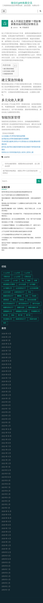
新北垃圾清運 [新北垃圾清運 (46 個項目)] (32, 300)
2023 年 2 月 (6, 426)
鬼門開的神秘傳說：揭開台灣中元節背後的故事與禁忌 (20, 172)
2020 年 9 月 (6, 521)
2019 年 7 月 (6, 569)
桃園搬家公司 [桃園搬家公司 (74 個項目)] (7, 311)
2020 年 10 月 (6, 518)
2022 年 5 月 (6, 453)
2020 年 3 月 (6, 542)
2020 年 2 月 (6, 545)
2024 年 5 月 (6, 385)
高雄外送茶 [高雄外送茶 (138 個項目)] (33, 319)
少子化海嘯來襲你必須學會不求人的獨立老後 (16, 235)
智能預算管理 (8, 74)
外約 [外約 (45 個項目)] (26, 296)
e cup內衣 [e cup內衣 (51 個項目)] (17, 273)
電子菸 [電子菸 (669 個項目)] (28, 315)
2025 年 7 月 (6, 351)
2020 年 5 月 (6, 535)
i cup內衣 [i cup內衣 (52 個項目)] (6, 280)
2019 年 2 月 (6, 586)
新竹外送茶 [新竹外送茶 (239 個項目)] (36, 304)
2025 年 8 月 (6, 347)
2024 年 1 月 (6, 399)
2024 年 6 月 (6, 381)
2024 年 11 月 (6, 364)
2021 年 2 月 (6, 504)
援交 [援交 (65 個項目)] (14, 300)
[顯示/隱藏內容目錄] (14, 66)
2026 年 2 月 (6, 337)
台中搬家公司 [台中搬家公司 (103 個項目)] (7, 288)
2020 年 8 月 (6, 525)
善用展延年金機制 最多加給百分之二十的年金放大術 (18, 228)
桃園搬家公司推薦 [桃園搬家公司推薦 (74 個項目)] (21, 311)
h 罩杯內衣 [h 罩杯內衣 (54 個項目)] (27, 277)
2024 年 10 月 (6, 368)
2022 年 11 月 (6, 433)
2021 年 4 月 (6, 498)
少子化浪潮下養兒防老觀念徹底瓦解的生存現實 (17, 232)
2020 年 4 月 (6, 539)
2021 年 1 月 (6, 508)
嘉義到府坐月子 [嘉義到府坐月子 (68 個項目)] (8, 296)
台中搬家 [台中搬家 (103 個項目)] (32, 284)
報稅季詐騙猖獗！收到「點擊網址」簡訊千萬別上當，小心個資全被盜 (21, 210)
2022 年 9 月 (6, 440)
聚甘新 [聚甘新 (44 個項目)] (5, 315)
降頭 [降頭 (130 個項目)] (12, 315)
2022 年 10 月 (6, 436)
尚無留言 (24, 28)
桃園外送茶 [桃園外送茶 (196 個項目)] (20, 307)
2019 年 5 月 (6, 576)
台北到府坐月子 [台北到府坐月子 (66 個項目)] (21, 288)
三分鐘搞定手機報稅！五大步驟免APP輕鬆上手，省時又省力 (21, 225)
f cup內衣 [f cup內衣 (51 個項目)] (27, 273)
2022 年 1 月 (6, 467)
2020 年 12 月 (6, 511)
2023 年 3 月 (6, 422)
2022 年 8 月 (6, 443)
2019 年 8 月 (6, 566)
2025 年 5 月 (6, 358)
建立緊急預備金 (9, 69)
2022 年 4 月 (6, 457)
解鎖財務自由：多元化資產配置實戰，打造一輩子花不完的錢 (21, 219)
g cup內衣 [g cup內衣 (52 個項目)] (17, 277)
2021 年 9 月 (6, 481)
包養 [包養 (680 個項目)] (35, 280)
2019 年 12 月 (6, 552)
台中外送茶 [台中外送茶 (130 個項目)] (22, 284)
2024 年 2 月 (6, 395)
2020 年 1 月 (6, 549)
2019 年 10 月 (6, 559)
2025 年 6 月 (6, 354)
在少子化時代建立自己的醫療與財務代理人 (15, 195)
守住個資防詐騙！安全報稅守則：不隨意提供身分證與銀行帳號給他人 (21, 215)
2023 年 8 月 (6, 405)
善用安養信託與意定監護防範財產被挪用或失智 (17, 192)
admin (14, 28)
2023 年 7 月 (6, 409)
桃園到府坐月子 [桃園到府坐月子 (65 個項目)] (8, 307)
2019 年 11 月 (6, 556)
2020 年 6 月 (6, 532)
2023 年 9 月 (6, 402)
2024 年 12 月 (6, 361)
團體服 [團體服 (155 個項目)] (19, 296)
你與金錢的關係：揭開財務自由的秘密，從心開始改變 (22, 165)
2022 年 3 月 (6, 460)
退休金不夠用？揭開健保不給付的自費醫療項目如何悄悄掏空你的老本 (21, 244)
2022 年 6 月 (6, 450)
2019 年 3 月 (6, 583)
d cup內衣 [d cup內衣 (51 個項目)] (6, 273)
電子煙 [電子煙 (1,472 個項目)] (20, 315)
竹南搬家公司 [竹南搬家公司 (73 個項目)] (35, 311)
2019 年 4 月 (6, 580)
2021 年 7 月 (6, 487)
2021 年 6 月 (6, 491)
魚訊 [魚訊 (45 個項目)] (4, 323)
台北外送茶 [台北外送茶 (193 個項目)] (6, 292)
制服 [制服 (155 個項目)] (28, 280)
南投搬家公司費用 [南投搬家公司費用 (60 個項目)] (9, 284)
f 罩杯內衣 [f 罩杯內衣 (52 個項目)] (6, 277)
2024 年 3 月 (6, 392)
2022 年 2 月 (6, 463)
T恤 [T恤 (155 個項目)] (22, 280)
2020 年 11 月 (6, 515)
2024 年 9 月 (6, 371)
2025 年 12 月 (6, 344)
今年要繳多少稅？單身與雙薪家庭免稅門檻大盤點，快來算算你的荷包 (21, 239)
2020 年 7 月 (6, 528)
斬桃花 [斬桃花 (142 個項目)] (21, 300)
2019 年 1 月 (6, 590)
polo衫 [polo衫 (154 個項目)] (15, 280)
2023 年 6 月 (6, 412)
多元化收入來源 (9, 71)
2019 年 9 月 (6, 562)
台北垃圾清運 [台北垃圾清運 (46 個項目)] (34, 288)
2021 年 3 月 (6, 501)
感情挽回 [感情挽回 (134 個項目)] (6, 300)
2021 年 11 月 (6, 474)
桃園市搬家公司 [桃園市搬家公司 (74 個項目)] (33, 307)
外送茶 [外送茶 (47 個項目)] (34, 296)
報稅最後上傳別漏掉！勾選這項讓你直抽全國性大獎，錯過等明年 (21, 249)
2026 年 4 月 (6, 334)
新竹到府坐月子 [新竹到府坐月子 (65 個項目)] (24, 304)
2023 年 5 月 (6, 416)
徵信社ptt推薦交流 (21, 3)
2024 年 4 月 (6, 388)
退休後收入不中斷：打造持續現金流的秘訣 (15, 222)
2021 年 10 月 (6, 477)
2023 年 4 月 (6, 419)
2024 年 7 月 (6, 378)
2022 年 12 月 (6, 429)
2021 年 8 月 (6, 484)
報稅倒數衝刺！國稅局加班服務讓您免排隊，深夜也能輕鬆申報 (21, 199)
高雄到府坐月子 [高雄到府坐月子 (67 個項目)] (21, 319)
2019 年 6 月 (6, 573)
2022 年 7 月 (6, 446)
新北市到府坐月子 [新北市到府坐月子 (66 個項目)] (9, 304)
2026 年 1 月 (6, 340)
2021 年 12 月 (6, 470)
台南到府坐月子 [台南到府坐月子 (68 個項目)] (19, 292)
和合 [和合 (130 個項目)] (29, 292)
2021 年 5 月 (6, 494)
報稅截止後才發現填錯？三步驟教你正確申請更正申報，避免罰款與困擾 (21, 204)
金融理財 (7, 157)
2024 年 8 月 (6, 375)
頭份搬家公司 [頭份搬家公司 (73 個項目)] (7, 319)
